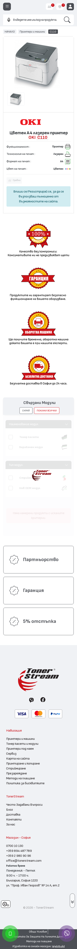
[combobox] (31, 19)
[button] (26, 410)
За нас (10, 824)
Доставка (13, 814)
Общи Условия (38, 931)
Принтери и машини (32, 31)
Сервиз (11, 753)
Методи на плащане (20, 778)
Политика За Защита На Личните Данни (38, 936)
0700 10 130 (14, 845)
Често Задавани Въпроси (24, 804)
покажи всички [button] (47, 410)
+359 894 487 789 (19, 850)
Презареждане (16, 773)
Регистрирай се (39, 191)
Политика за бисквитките (25, 783)
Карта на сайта (18, 758)
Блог (9, 809)
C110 (53, 31)
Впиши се (20, 191)
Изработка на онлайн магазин (32, 946)
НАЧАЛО (10, 31)
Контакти (14, 819)
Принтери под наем (20, 748)
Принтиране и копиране (23, 763)
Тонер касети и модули (22, 743)
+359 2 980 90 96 (18, 855)
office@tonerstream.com (23, 860)
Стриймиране (16, 768)
